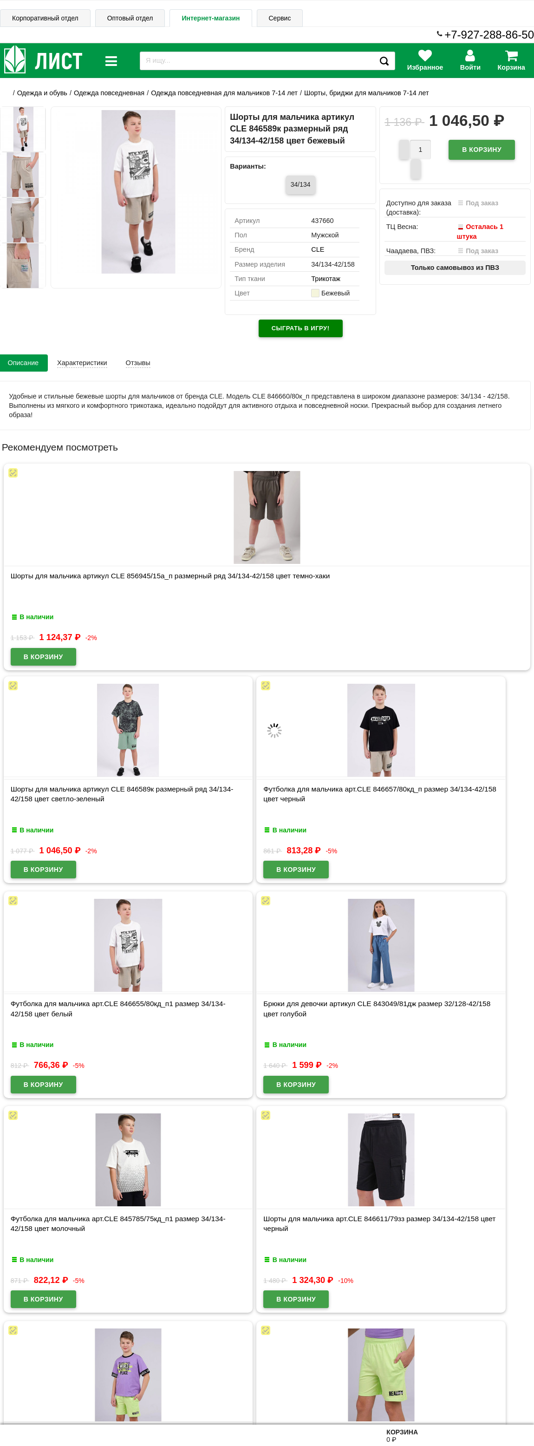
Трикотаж (325, 279)
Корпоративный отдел (45, 18)
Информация (33, 1357)
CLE (317, 250)
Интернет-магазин (211, 18)
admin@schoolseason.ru (296, 1400)
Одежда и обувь (42, 93)
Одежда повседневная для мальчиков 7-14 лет (224, 93)
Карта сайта (101, 1356)
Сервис (280, 18)
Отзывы (138, 362)
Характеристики (82, 362)
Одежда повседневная (109, 93)
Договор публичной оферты (116, 1401)
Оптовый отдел (130, 18)
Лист (15, 1400)
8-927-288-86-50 (493, 1395)
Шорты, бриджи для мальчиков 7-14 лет (366, 93)
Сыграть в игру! (301, 328)
